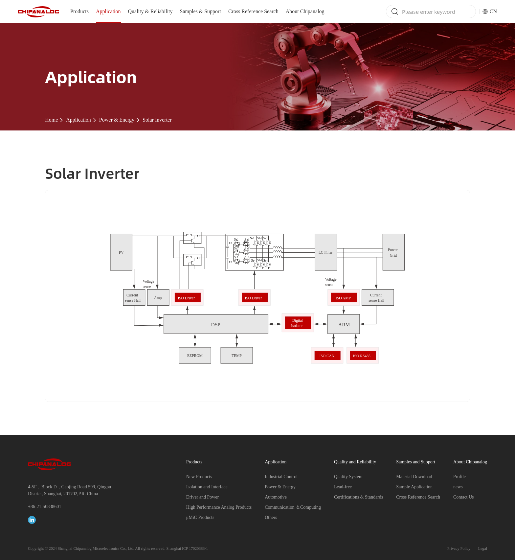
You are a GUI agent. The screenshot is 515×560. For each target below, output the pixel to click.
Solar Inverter (157, 120)
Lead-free (343, 486)
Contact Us (463, 497)
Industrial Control (281, 476)
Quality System (348, 476)
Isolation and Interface (207, 486)
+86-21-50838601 (44, 506)
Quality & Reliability (150, 11)
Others (271, 517)
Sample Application (414, 486)
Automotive (276, 497)
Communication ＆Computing (293, 507)
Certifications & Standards (358, 497)
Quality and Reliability (355, 461)
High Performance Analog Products (219, 507)
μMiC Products (200, 517)
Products (79, 11)
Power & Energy (116, 120)
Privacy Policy (458, 548)
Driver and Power (202, 497)
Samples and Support (415, 461)
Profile (459, 476)
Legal (482, 548)
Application (108, 11)
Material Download (414, 476)
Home (51, 120)
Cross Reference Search (253, 11)
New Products (199, 476)
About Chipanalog (305, 11)
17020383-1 (198, 548)
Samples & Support (200, 11)
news (458, 486)
